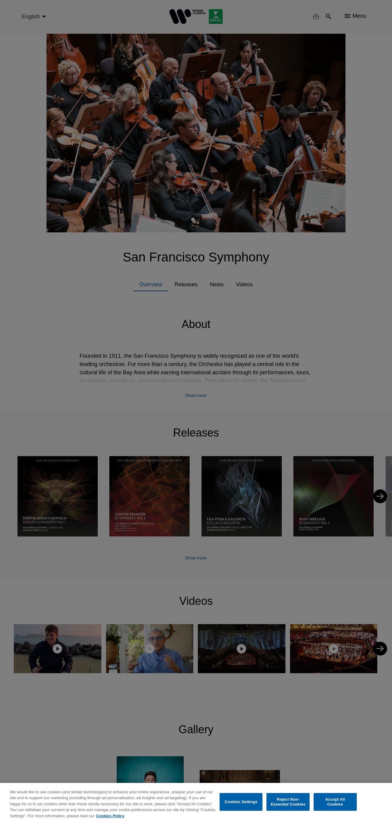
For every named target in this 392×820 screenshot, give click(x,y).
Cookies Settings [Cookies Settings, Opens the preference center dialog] (241, 805)
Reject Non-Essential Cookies (288, 805)
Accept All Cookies (335, 805)
